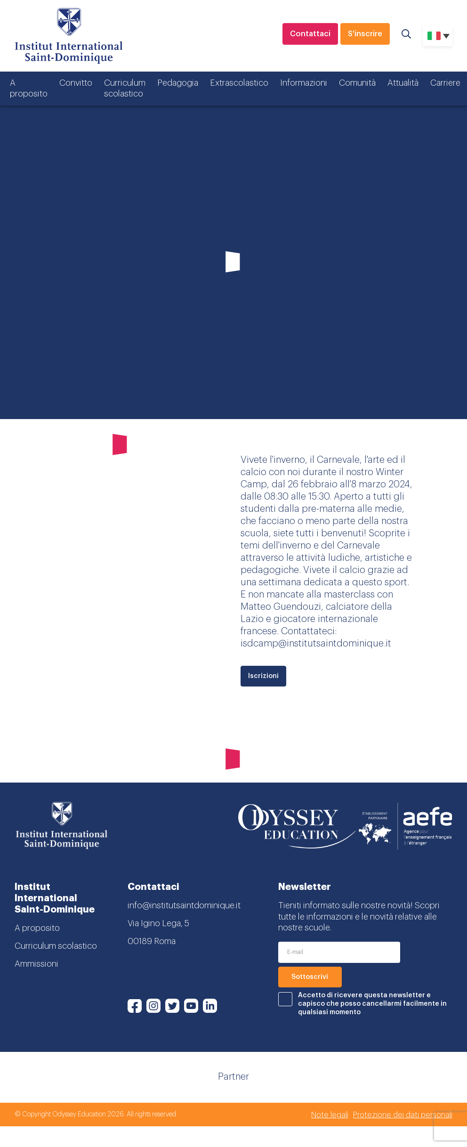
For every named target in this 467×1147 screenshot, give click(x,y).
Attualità (403, 83)
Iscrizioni (263, 676)
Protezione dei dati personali (402, 1115)
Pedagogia (177, 83)
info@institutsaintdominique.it (184, 905)
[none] (437, 35)
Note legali (329, 1115)
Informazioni (303, 83)
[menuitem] (437, 35)
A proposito (29, 88)
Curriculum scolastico (124, 88)
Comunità (357, 83)
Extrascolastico (239, 83)
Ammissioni (36, 964)
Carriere (445, 83)
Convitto (75, 83)
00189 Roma (152, 941)
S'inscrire (365, 34)
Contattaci (310, 34)
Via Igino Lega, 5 (158, 923)
